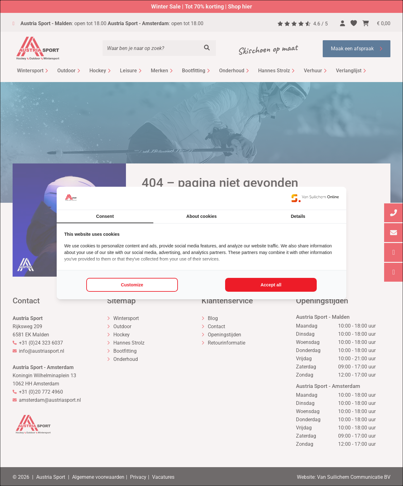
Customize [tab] (132, 284)
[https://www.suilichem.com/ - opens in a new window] (315, 198)
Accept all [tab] (270, 284)
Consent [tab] (105, 216)
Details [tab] (298, 216)
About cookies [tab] (201, 216)
